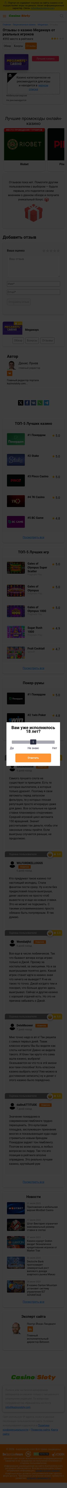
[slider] (33, 741)
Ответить (33, 757)
